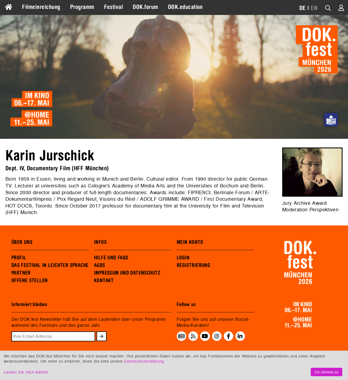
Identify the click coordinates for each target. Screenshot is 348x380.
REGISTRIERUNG (193, 265)
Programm (82, 7)
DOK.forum (145, 7)
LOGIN (183, 257)
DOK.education (185, 7)
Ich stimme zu (326, 372)
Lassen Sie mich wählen (26, 372)
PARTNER (21, 273)
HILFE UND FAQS (111, 257)
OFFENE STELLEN (29, 280)
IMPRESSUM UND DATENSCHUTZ (127, 273)
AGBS (99, 265)
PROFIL (18, 257)
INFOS (100, 242)
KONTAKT (104, 280)
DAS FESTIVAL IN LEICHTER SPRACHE (49, 265)
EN (314, 8)
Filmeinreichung (41, 7)
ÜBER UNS (21, 242)
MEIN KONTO (190, 242)
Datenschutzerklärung (144, 361)
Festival (113, 7)
